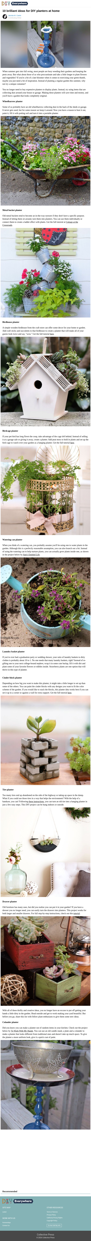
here (52, 334)
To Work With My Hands (22, 1031)
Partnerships (6, 1222)
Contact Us (6, 1225)
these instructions (36, 801)
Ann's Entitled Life (31, 554)
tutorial (77, 913)
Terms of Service (52, 1212)
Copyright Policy (52, 1221)
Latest (4, 1212)
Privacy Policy (51, 1215)
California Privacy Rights (54, 1218)
